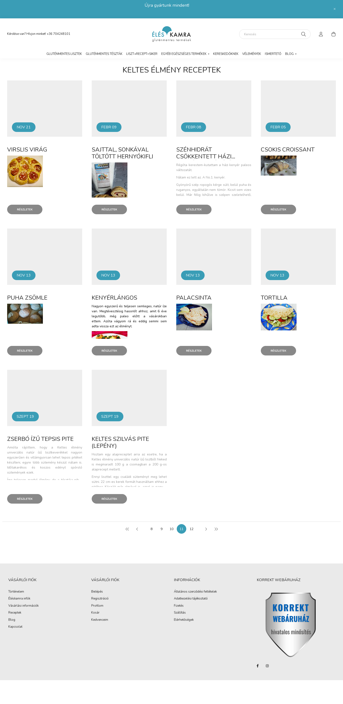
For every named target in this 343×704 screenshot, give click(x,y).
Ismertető (273, 54)
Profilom (97, 606)
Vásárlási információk (23, 606)
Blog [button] (289, 54)
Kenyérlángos (114, 298)
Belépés (97, 592)
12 (191, 529)
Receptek (14, 613)
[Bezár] (334, 9)
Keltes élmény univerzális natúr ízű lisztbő (123, 459)
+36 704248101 (58, 34)
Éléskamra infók (19, 599)
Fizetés (179, 606)
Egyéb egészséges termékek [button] (184, 54)
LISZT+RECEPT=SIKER (141, 54)
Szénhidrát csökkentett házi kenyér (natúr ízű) (204, 156)
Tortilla (274, 298)
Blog (11, 620)
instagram (267, 666)
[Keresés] (275, 34)
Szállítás (180, 613)
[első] (127, 529)
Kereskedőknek (225, 54)
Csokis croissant (288, 149)
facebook (257, 666)
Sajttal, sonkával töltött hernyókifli (122, 153)
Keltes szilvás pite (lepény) (120, 442)
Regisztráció (100, 599)
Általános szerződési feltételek (195, 592)
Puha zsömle (27, 298)
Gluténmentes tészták (104, 54)
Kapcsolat (15, 627)
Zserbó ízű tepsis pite (40, 439)
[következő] (206, 529)
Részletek (25, 209)
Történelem (16, 592)
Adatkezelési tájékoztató (191, 599)
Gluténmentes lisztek (64, 54)
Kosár (95, 613)
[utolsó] (216, 529)
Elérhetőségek (184, 620)
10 (171, 529)
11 (181, 529)
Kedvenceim (99, 620)
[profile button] (321, 34)
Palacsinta (194, 298)
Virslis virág (27, 149)
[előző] (137, 529)
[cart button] (333, 34)
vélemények (251, 54)
